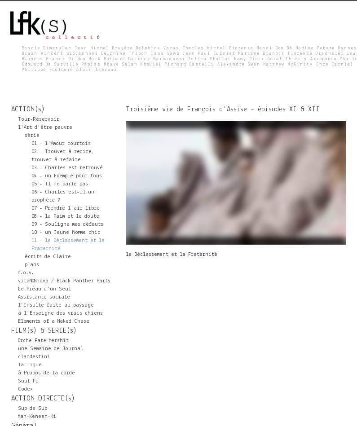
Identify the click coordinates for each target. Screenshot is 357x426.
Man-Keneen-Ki (37, 416)
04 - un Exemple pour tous (66, 176)
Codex (25, 389)
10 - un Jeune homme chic (65, 232)
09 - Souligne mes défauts (67, 224)
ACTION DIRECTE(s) (43, 398)
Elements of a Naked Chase (53, 321)
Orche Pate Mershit (43, 340)
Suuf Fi (28, 381)
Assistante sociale (44, 297)
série (32, 135)
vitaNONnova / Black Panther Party (64, 281)
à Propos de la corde (46, 373)
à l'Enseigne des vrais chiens (60, 313)
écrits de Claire (48, 256)
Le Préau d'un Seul (44, 289)
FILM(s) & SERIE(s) (44, 330)
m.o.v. (26, 273)
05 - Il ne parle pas (59, 184)
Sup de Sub (32, 408)
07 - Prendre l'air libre (65, 208)
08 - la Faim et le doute (65, 216)
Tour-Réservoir (38, 119)
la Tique (30, 365)
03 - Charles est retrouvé (67, 168)
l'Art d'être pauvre (45, 127)
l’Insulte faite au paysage (56, 305)
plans (32, 265)
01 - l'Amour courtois (61, 143)
